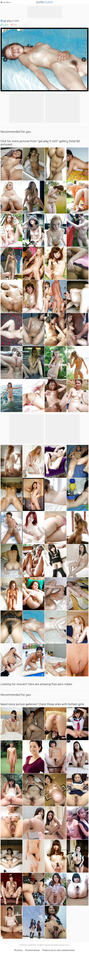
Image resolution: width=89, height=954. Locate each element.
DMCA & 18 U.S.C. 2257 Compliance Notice (58, 950)
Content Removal (32, 950)
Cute (44, 2)
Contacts (18, 950)
